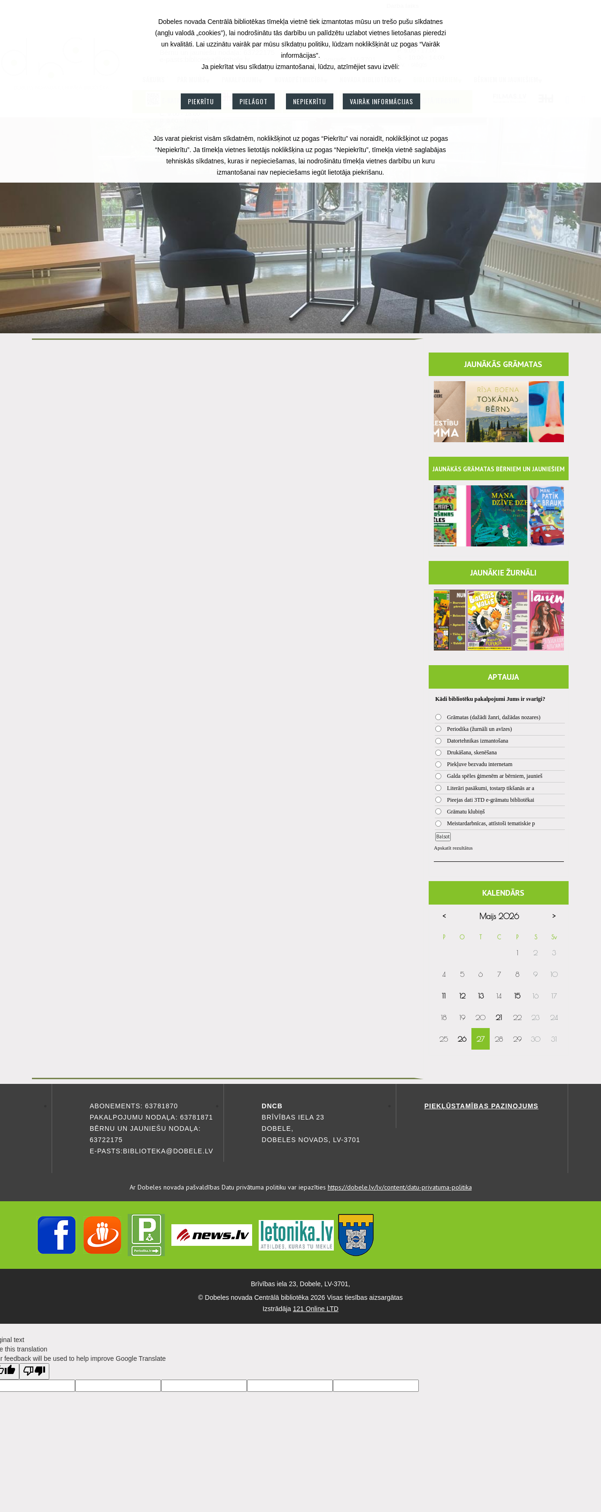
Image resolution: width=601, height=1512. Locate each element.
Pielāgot (253, 101)
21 (499, 1017)
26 (462, 1039)
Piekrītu (201, 101)
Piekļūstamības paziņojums (481, 1106)
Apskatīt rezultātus (453, 848)
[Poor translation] (34, 1371)
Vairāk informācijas (381, 101)
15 (517, 996)
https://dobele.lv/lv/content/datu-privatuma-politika (400, 1187)
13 (481, 996)
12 (462, 996)
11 (444, 996)
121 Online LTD (316, 1308)
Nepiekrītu (309, 101)
